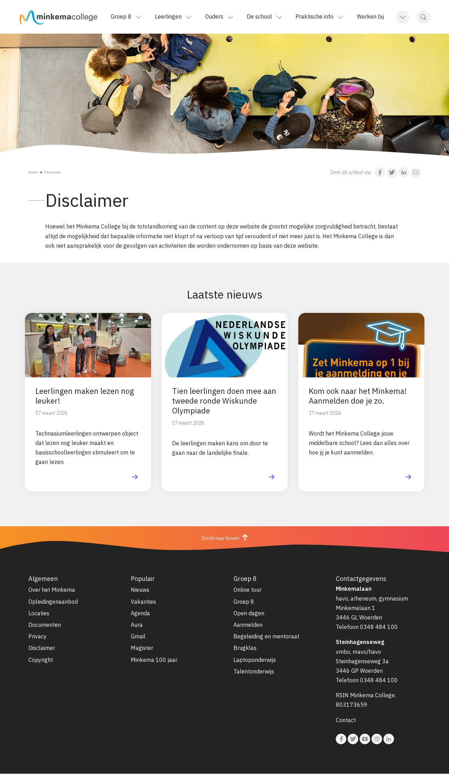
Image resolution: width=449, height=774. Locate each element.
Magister (142, 647)
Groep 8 (243, 601)
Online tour (247, 589)
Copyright (40, 659)
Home (33, 172)
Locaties (38, 613)
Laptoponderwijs (254, 659)
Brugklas (245, 647)
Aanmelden (248, 624)
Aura (137, 624)
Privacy (37, 636)
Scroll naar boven (224, 537)
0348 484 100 (379, 626)
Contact (346, 720)
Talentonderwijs (253, 671)
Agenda (140, 613)
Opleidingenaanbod (53, 601)
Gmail (138, 636)
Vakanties (143, 601)
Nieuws (140, 589)
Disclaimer (52, 172)
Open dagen (248, 613)
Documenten (44, 624)
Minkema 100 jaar (154, 659)
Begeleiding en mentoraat (266, 636)
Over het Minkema (51, 589)
